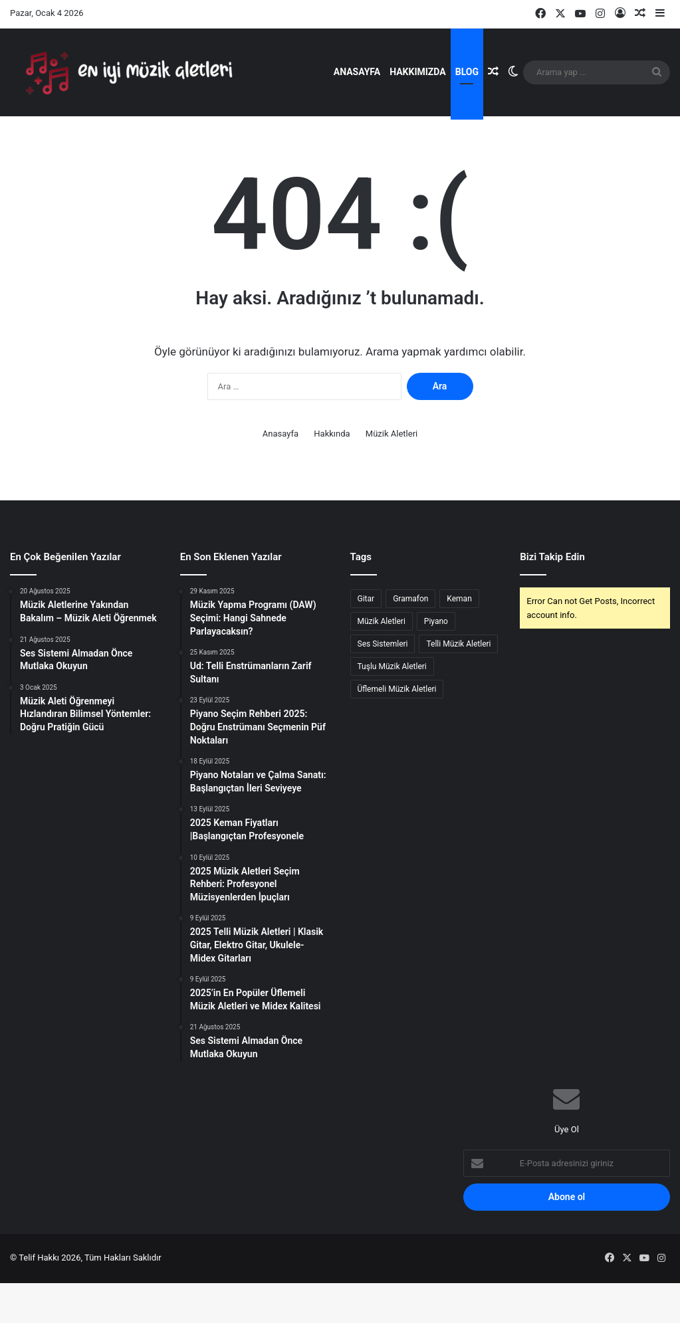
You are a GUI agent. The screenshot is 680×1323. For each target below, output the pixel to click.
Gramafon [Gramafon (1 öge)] (410, 640)
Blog (467, 71)
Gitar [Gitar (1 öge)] (366, 640)
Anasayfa (357, 71)
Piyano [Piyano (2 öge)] (436, 663)
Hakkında (332, 475)
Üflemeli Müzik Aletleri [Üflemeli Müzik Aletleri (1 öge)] (397, 731)
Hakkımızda (418, 71)
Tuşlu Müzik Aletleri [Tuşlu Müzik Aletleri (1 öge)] (392, 708)
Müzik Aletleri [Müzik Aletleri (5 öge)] (381, 663)
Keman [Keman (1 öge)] (459, 640)
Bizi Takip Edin (552, 599)
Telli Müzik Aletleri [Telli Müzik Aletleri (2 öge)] (458, 685)
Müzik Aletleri (391, 475)
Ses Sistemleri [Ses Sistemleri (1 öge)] (383, 685)
